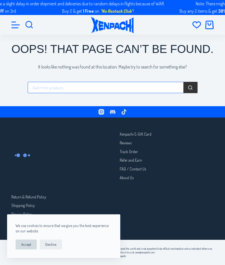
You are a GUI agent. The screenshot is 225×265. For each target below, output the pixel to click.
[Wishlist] (196, 25)
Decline (50, 244)
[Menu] (15, 25)
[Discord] (112, 112)
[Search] (190, 87)
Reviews (126, 142)
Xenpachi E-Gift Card (135, 134)
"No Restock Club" (118, 11)
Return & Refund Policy (28, 197)
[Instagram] (101, 112)
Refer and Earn (131, 160)
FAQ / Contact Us (133, 168)
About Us (127, 177)
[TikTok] (124, 112)
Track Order (129, 151)
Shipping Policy (23, 205)
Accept (26, 244)
